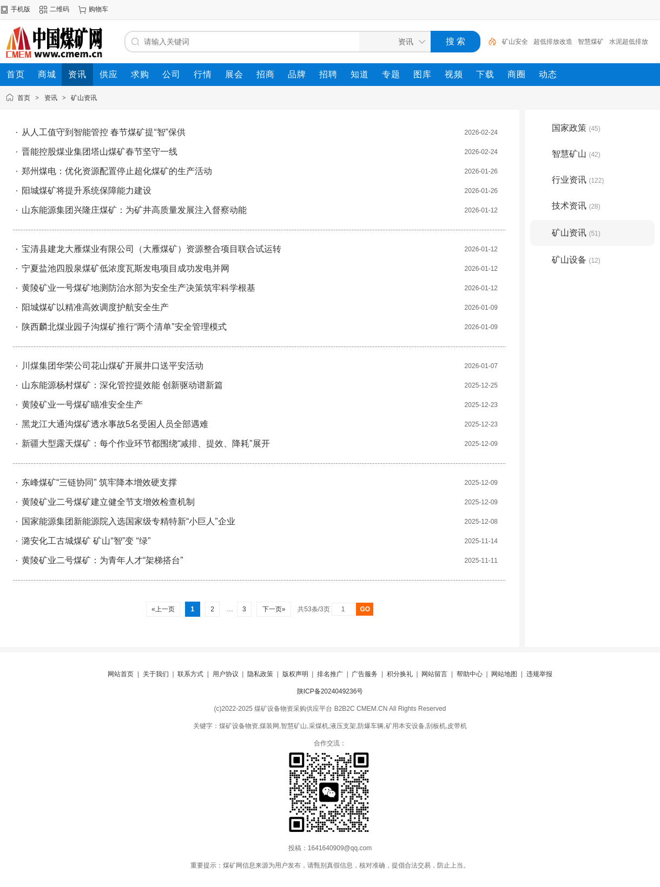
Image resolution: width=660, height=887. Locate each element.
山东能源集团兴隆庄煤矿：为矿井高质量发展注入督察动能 (134, 210)
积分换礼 (400, 674)
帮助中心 (470, 674)
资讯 (50, 98)
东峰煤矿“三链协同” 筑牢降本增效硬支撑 (99, 482)
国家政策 (576, 127)
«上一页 (163, 609)
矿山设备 (576, 259)
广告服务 (365, 674)
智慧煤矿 (591, 41)
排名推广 (330, 674)
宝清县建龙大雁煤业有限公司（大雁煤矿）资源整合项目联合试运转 (151, 249)
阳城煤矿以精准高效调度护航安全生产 (95, 307)
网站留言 (434, 674)
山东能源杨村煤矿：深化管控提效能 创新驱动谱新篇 (122, 385)
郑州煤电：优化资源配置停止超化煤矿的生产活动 (117, 171)
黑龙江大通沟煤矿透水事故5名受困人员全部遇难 (115, 424)
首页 (23, 98)
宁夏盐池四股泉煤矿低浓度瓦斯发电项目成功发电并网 (125, 268)
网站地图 (504, 674)
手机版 (20, 9)
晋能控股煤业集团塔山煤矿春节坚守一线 (99, 151)
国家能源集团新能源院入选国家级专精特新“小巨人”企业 (128, 521)
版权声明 (295, 674)
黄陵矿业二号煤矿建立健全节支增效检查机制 (108, 501)
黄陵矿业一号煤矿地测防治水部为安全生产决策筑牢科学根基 (138, 287)
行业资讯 (578, 179)
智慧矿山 (576, 153)
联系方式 (190, 674)
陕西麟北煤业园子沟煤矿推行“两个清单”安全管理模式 (124, 326)
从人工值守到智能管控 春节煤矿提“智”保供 (104, 132)
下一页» (273, 609)
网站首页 (121, 674)
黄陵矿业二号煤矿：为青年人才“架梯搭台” (102, 560)
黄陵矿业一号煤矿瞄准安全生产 (82, 404)
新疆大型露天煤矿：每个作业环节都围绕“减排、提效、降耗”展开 (146, 443)
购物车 (98, 9)
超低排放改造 (552, 41)
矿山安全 (515, 41)
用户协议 (226, 674)
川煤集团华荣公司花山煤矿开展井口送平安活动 (112, 365)
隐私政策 (260, 674)
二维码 (59, 9)
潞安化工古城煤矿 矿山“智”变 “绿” (86, 540)
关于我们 (156, 674)
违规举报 (539, 674)
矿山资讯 (84, 98)
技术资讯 (576, 205)
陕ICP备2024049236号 (330, 691)
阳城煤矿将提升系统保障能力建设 (86, 190)
